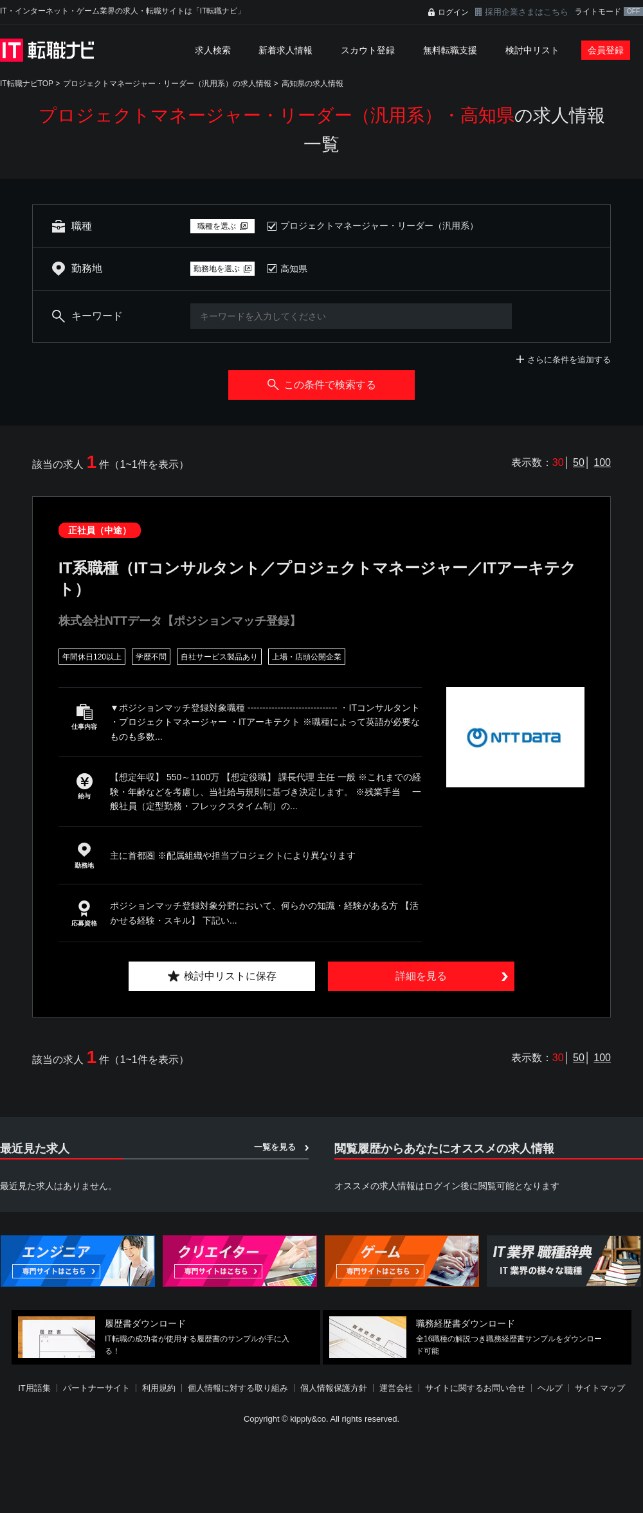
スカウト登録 (368, 50)
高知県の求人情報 (312, 83)
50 (578, 462)
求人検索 (213, 50)
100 (602, 462)
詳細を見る (421, 976)
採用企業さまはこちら (526, 12)
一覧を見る (275, 1147)
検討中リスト (532, 50)
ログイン (453, 12)
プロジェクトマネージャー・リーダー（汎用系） (379, 225)
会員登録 (606, 50)
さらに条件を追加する (569, 359)
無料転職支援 (450, 50)
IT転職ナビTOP (26, 83)
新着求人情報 (285, 50)
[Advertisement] (310, 1419)
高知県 (293, 269)
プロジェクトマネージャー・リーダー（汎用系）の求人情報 (167, 83)
